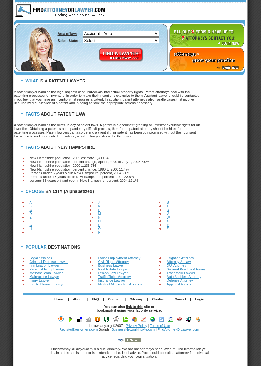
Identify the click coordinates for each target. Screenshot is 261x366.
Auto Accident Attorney (184, 277)
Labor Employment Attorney (119, 258)
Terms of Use (160, 326)
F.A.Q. (210, 11)
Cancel (180, 299)
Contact (114, 299)
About (78, 299)
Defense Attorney (180, 280)
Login (199, 299)
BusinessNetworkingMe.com (133, 329)
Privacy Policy (136, 326)
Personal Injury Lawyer (47, 269)
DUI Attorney (176, 265)
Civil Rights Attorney (113, 262)
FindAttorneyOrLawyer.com (178, 329)
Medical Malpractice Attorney (120, 284)
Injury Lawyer (40, 280)
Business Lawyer (111, 265)
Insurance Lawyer (111, 280)
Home (59, 299)
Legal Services (41, 258)
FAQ (95, 299)
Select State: (68, 40)
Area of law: (67, 34)
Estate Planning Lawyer (48, 284)
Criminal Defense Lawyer (49, 262)
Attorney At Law (179, 262)
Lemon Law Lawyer (113, 273)
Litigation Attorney (180, 258)
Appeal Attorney (179, 284)
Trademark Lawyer (181, 273)
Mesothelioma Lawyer (46, 273)
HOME (164, 11)
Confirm (158, 299)
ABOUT (187, 11)
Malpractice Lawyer (44, 277)
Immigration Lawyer (45, 265)
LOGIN (234, 11)
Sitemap (136, 299)
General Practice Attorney (186, 269)
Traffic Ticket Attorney (114, 277)
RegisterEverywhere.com (79, 329)
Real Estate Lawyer (113, 269)
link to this (134, 307)
